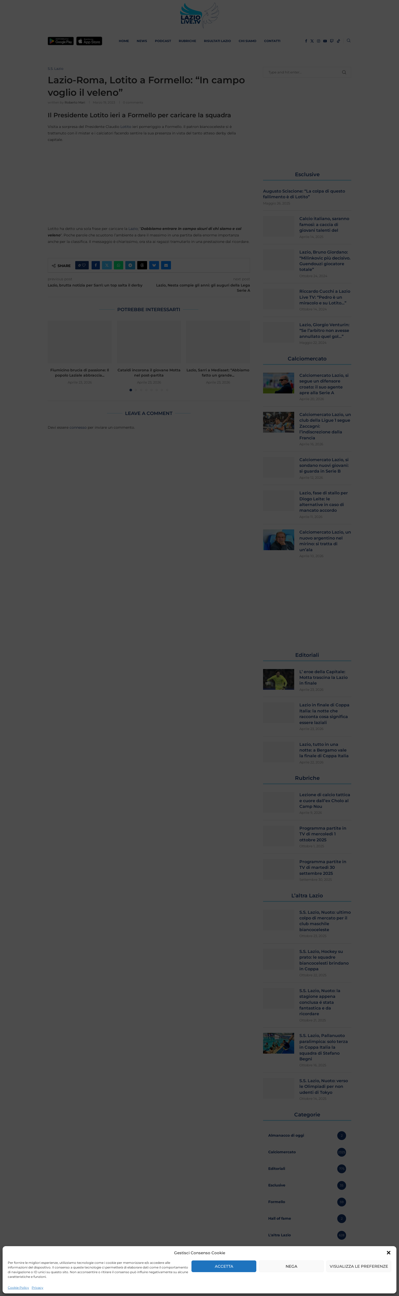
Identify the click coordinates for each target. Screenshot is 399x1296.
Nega (291, 1266)
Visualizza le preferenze (359, 1266)
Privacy (37, 1288)
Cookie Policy (18, 1288)
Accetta (224, 1266)
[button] (388, 1252)
